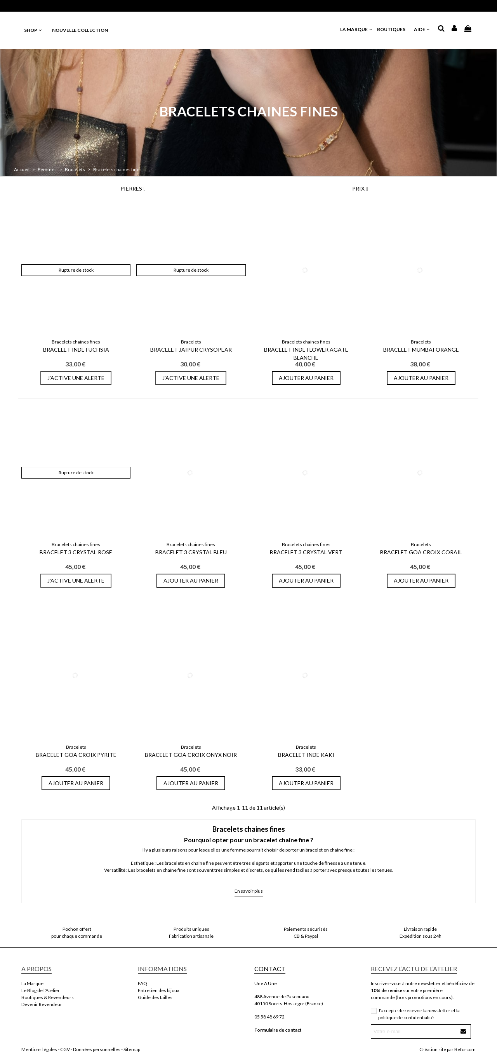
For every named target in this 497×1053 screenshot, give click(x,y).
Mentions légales (39, 1049)
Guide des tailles (155, 997)
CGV (65, 1049)
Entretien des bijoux (158, 990)
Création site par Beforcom (447, 1049)
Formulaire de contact (278, 1030)
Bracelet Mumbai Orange (421, 349)
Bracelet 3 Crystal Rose (76, 552)
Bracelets (191, 342)
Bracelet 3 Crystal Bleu (191, 552)
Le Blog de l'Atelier (40, 990)
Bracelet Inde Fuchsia (76, 349)
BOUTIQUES (393, 29)
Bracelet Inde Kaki (306, 754)
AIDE (422, 29)
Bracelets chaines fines (76, 342)
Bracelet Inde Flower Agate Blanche (306, 353)
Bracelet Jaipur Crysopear (191, 349)
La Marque (32, 983)
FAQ (142, 983)
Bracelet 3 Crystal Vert (306, 552)
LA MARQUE (356, 29)
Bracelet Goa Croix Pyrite (76, 754)
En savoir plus (249, 891)
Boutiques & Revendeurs (47, 997)
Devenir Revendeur (41, 1004)
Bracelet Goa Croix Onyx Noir (191, 754)
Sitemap (131, 1049)
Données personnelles (96, 1049)
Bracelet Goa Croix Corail (421, 552)
